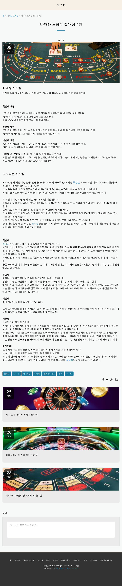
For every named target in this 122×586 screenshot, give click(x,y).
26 (9, 433)
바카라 (5, 243)
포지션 (35, 223)
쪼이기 (16, 373)
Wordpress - (61, 568)
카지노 (69, 373)
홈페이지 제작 (72, 568)
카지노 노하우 (12, 15)
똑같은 (76, 182)
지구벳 (17, 560)
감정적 (69, 359)
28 (9, 474)
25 (9, 393)
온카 (60, 373)
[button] (3, 4)
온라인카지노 (49, 373)
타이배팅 (26, 373)
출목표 (6, 373)
